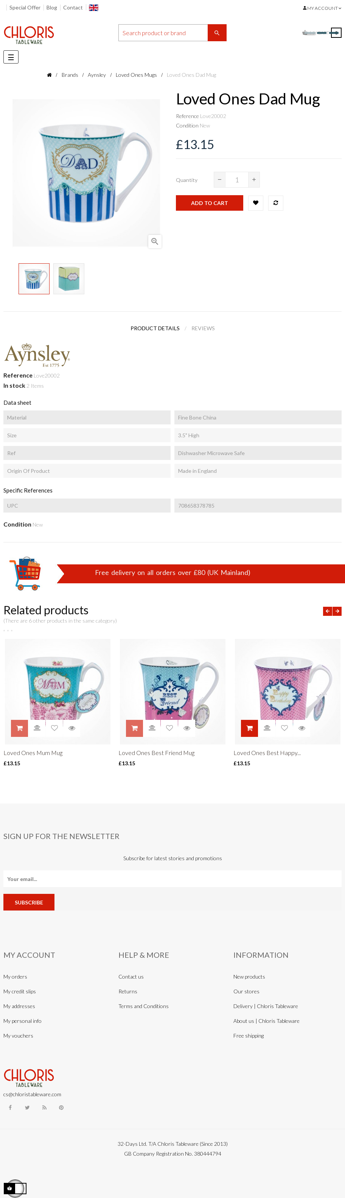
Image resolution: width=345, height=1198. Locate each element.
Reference (187, 116)
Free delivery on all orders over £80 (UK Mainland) (172, 572)
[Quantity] (236, 179)
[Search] (172, 32)
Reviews (203, 328)
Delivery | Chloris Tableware (265, 1006)
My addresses (19, 1006)
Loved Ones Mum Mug (32, 752)
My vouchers (18, 1035)
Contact (73, 7)
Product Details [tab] (155, 328)
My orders (15, 976)
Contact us (131, 976)
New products (249, 976)
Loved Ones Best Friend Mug (156, 752)
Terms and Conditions (143, 1006)
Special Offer (24, 7)
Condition (187, 125)
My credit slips (19, 991)
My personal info (22, 1021)
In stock (14, 385)
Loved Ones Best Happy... (267, 752)
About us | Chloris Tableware (266, 1021)
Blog (52, 7)
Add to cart (209, 203)
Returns (127, 991)
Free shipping (248, 1035)
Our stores (246, 991)
